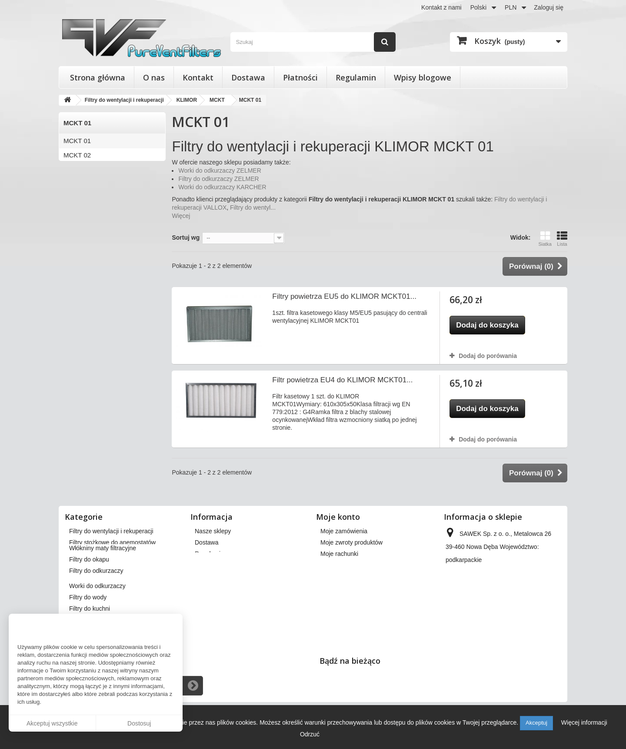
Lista (562, 239)
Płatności (300, 77)
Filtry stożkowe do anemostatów (112, 542)
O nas (154, 77)
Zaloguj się (548, 7)
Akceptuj (536, 722)
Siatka (545, 239)
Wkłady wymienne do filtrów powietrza (120, 553)
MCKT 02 (77, 155)
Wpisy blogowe (422, 77)
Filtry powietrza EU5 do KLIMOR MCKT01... (344, 296)
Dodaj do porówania (488, 355)
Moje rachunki (339, 553)
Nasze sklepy (213, 531)
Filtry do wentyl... (253, 207)
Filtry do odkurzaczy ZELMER (218, 178)
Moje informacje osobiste (354, 576)
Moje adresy (336, 565)
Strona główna (97, 77)
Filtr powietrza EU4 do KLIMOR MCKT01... (342, 380)
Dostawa (248, 77)
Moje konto (338, 517)
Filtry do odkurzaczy (96, 591)
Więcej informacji (584, 722)
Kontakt (198, 77)
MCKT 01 (77, 140)
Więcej (181, 215)
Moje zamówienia (343, 531)
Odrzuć (310, 734)
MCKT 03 (77, 169)
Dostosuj (139, 723)
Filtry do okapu (89, 580)
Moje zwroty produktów (351, 542)
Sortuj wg (186, 237)
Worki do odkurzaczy (97, 606)
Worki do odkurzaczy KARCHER (222, 187)
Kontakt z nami (441, 7)
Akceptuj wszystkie (52, 723)
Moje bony (334, 587)
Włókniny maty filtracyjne (102, 568)
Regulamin (356, 77)
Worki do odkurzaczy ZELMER (219, 170)
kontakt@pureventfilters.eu (516, 605)
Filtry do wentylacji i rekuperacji (111, 531)
